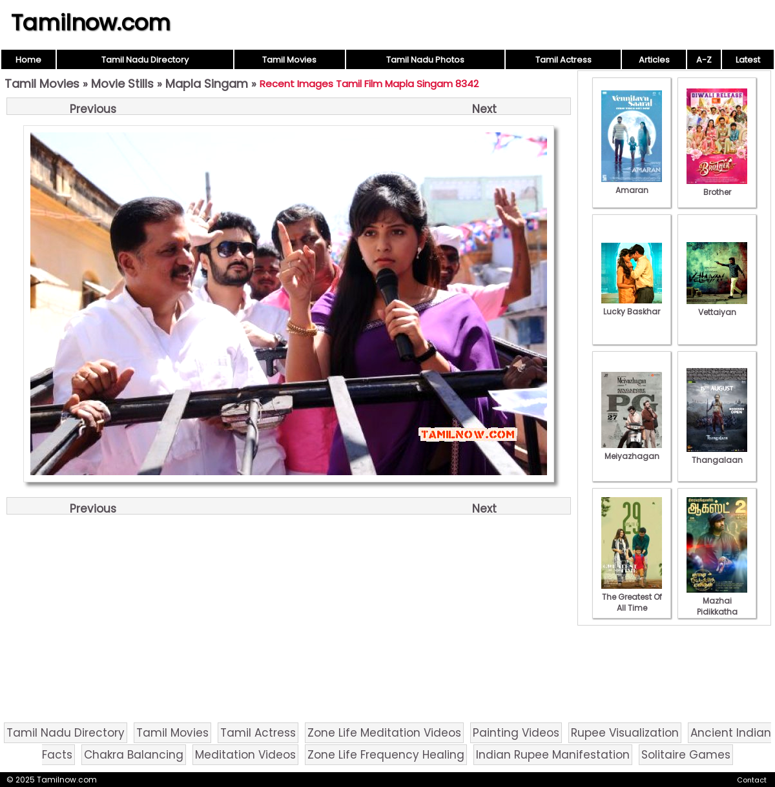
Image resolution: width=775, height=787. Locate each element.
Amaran (631, 185)
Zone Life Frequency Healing (385, 754)
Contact (752, 780)
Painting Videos (516, 733)
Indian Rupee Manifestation (553, 754)
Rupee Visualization (625, 733)
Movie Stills (122, 84)
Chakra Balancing (133, 754)
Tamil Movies (289, 60)
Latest (748, 60)
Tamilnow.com (90, 22)
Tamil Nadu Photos (425, 60)
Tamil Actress (563, 60)
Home (28, 60)
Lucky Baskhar (631, 306)
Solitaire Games (685, 754)
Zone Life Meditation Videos (384, 733)
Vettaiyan (717, 307)
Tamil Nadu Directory (145, 60)
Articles (654, 60)
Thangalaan (717, 454)
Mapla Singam (206, 84)
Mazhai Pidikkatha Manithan (717, 606)
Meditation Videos (245, 754)
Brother (717, 187)
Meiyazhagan (631, 451)
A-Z (704, 60)
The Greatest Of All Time (631, 596)
